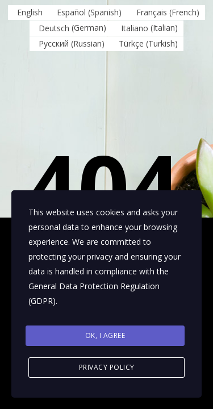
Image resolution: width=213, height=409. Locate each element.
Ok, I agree (105, 335)
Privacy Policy (107, 367)
